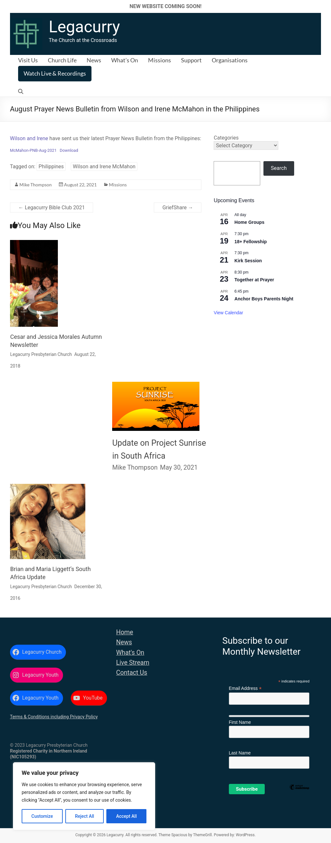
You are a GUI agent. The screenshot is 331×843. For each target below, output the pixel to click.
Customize (42, 816)
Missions (159, 60)
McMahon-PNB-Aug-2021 (33, 150)
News (94, 60)
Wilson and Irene (29, 138)
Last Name (240, 752)
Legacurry (84, 26)
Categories (226, 138)
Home (124, 632)
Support (191, 60)
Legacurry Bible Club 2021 (51, 207)
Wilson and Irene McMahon (104, 166)
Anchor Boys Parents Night (263, 298)
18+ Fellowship (250, 241)
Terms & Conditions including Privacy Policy (54, 716)
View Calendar (228, 312)
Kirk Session (248, 260)
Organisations (230, 60)
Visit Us (28, 60)
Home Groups (249, 222)
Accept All (126, 816)
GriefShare (177, 207)
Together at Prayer (254, 279)
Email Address (245, 688)
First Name (240, 722)
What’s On (124, 60)
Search (279, 168)
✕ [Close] (324, 6)
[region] (84, 796)
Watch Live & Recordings (55, 73)
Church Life (62, 60)
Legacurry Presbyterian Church (41, 354)
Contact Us (131, 672)
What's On (130, 652)
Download (69, 150)
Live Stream (132, 662)
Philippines (51, 166)
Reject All (84, 816)
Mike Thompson (35, 184)
